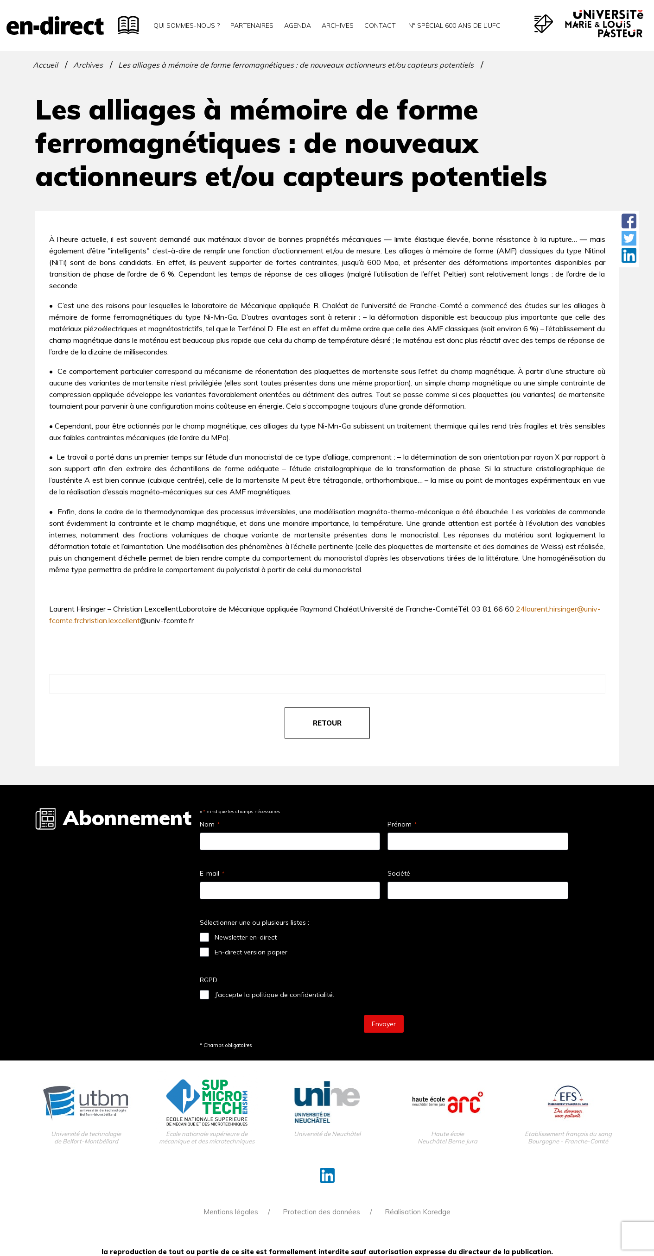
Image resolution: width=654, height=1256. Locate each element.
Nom (210, 824)
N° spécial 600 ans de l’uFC (453, 25)
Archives (338, 25)
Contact (380, 25)
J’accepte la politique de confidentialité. (274, 995)
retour (327, 723)
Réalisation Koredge (418, 1211)
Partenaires (251, 25)
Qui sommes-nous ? (186, 25)
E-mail (212, 873)
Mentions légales (230, 1211)
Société (398, 873)
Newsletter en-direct (246, 937)
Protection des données (321, 1211)
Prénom (402, 824)
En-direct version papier (251, 952)
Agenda (297, 25)
